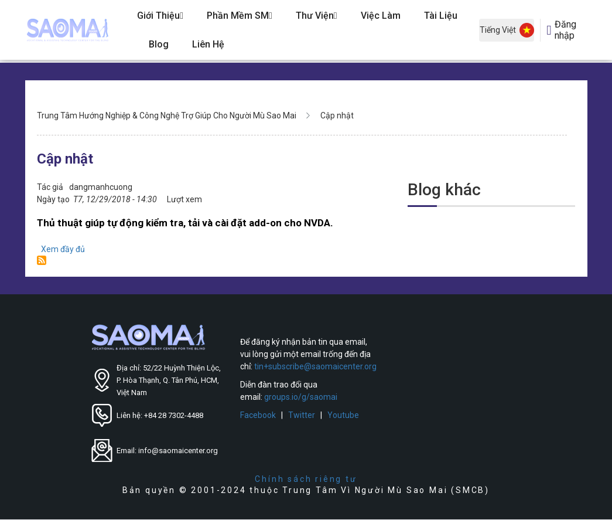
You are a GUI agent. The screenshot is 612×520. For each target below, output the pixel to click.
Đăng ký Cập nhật (41, 260)
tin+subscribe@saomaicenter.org (315, 366)
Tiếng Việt (507, 30)
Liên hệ (208, 44)
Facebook (258, 415)
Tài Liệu (440, 15)
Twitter (301, 415)
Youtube (343, 415)
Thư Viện (316, 15)
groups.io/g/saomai (300, 397)
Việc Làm (381, 15)
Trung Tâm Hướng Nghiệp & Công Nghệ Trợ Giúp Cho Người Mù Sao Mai (166, 115)
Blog (159, 44)
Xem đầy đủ (63, 249)
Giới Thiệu (160, 15)
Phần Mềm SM (239, 15)
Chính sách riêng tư (306, 479)
